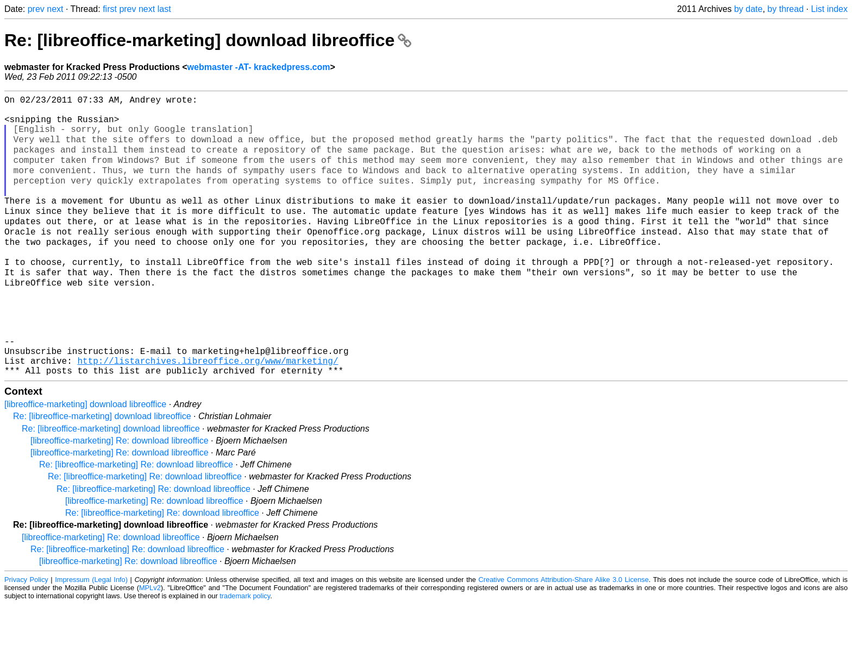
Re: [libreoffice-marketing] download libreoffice (207, 40)
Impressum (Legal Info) (91, 633)
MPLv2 (150, 641)
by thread (785, 9)
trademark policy (245, 650)
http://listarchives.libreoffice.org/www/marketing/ (207, 412)
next (55, 9)
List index (829, 9)
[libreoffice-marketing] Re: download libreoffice (119, 494)
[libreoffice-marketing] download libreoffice (85, 458)
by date (748, 9)
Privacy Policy (26, 633)
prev (36, 9)
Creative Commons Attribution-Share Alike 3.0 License (564, 633)
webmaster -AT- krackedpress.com (258, 67)
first (110, 9)
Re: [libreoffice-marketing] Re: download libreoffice (136, 518)
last (164, 9)
